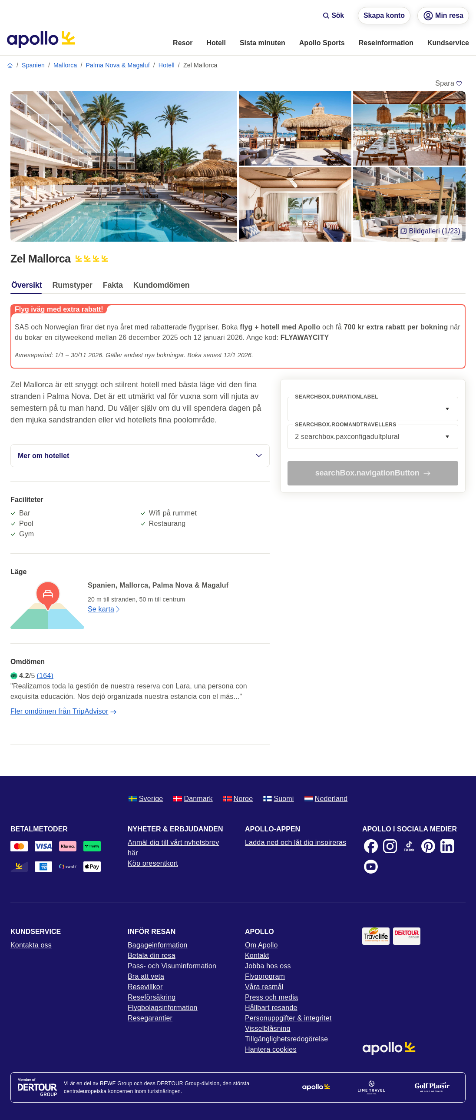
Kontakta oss (31, 945)
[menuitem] (182, 43)
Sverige (146, 798)
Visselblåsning (268, 1028)
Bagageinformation (158, 945)
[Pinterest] (428, 846)
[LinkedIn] (447, 846)
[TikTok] (409, 846)
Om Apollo (261, 945)
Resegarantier (150, 1018)
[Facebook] (371, 846)
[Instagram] (390, 846)
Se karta (104, 609)
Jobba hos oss (268, 966)
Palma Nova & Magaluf (118, 65)
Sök (333, 15)
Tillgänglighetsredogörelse (286, 1039)
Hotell (167, 65)
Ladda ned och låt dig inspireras (295, 842)
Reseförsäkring (151, 997)
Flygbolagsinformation (163, 1007)
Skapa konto (384, 15)
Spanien (33, 65)
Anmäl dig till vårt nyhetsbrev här (173, 848)
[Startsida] (41, 39)
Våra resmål (264, 986)
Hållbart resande (271, 1007)
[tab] (28, 287)
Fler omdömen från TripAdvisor (63, 711)
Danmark (192, 798)
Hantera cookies (271, 1049)
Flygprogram (265, 976)
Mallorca (65, 65)
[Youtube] (371, 866)
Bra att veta (146, 976)
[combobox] (373, 409)
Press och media (271, 997)
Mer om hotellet (140, 455)
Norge (238, 798)
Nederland (326, 798)
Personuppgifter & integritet (288, 1018)
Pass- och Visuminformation (172, 966)
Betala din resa (151, 955)
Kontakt (257, 955)
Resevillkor (145, 986)
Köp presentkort (153, 863)
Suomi (278, 798)
